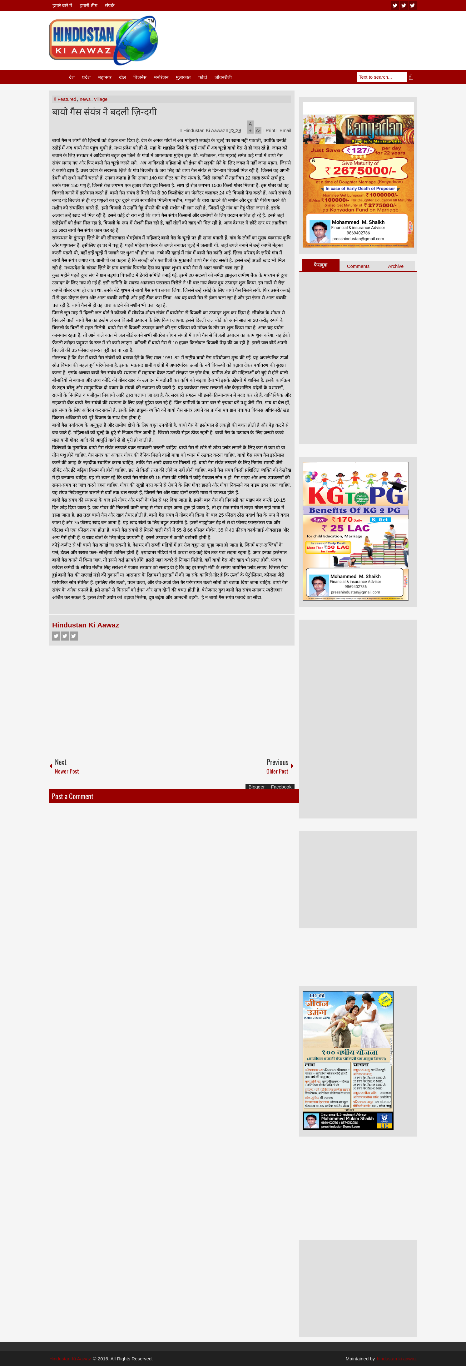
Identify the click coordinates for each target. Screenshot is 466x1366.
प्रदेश (86, 77)
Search (412, 77)
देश (72, 77)
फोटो (202, 77)
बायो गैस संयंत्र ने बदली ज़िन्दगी (104, 111)
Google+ (74, 636)
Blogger (257, 786)
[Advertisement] (303, 31)
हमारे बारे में (62, 5)
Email (284, 130)
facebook (413, 5)
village (101, 99)
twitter (404, 5)
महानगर (105, 77)
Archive (396, 266)
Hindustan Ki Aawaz (204, 130)
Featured (66, 99)
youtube (395, 5)
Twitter (65, 636)
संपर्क (110, 5)
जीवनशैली (223, 77)
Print (269, 130)
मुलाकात (183, 77)
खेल (122, 77)
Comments (358, 266)
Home (58, 77)
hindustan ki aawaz (397, 1358)
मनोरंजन (161, 77)
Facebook (56, 636)
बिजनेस (139, 77)
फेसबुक (320, 265)
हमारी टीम (88, 5)
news (85, 99)
